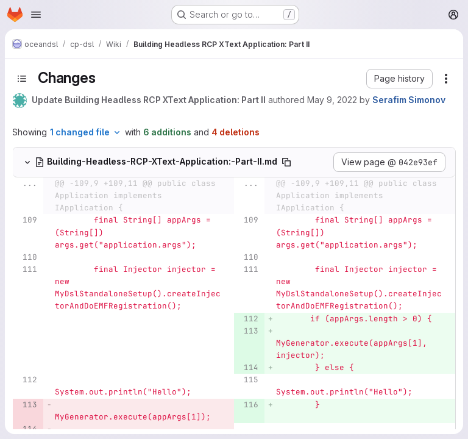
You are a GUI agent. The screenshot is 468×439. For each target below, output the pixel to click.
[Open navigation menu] (36, 14)
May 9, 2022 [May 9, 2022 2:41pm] (332, 100)
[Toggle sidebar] (22, 78)
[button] (399, 78)
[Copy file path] (286, 162)
